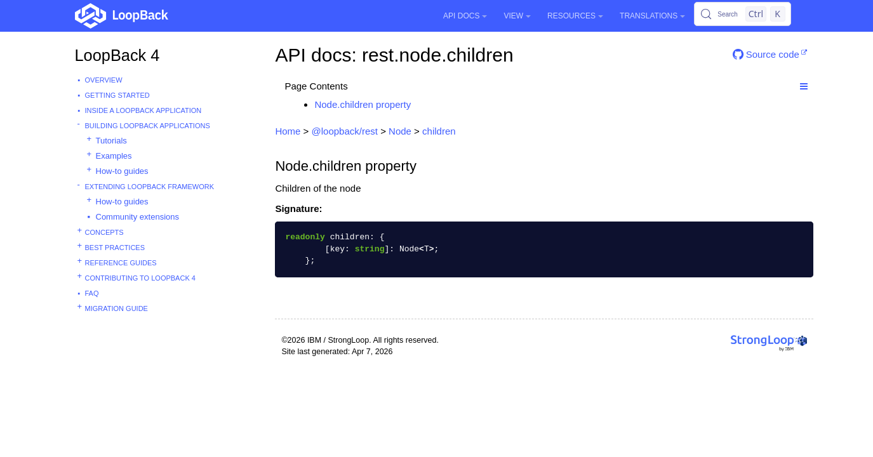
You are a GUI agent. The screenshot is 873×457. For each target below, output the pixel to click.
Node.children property (362, 104)
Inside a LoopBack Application (143, 110)
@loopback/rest (345, 131)
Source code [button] (766, 54)
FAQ (92, 293)
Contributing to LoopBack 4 (140, 278)
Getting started (117, 95)
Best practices (115, 247)
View (517, 15)
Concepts (104, 232)
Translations (652, 15)
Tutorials (111, 140)
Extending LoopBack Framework (150, 186)
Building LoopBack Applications (147, 125)
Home (287, 131)
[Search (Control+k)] (742, 14)
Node (400, 131)
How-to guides (122, 171)
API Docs (465, 15)
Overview (104, 80)
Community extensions (138, 217)
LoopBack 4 (117, 55)
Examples (114, 156)
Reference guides (121, 263)
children (439, 131)
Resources (575, 15)
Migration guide (116, 308)
